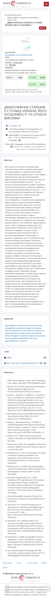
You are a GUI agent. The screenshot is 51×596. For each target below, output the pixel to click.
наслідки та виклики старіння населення (28, 335)
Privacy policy (32, 563)
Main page (7, 563)
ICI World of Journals (13, 15)
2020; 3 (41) (12, 20)
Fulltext (9, 357)
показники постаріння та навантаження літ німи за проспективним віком (24, 333)
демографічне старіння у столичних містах (23, 325)
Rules (19, 563)
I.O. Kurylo (13, 125)
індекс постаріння (33, 328)
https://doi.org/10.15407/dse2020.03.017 (22, 363)
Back (42, 28)
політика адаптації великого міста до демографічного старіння (21, 339)
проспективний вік (13, 330)
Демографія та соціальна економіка (22, 17)
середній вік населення (15, 328)
